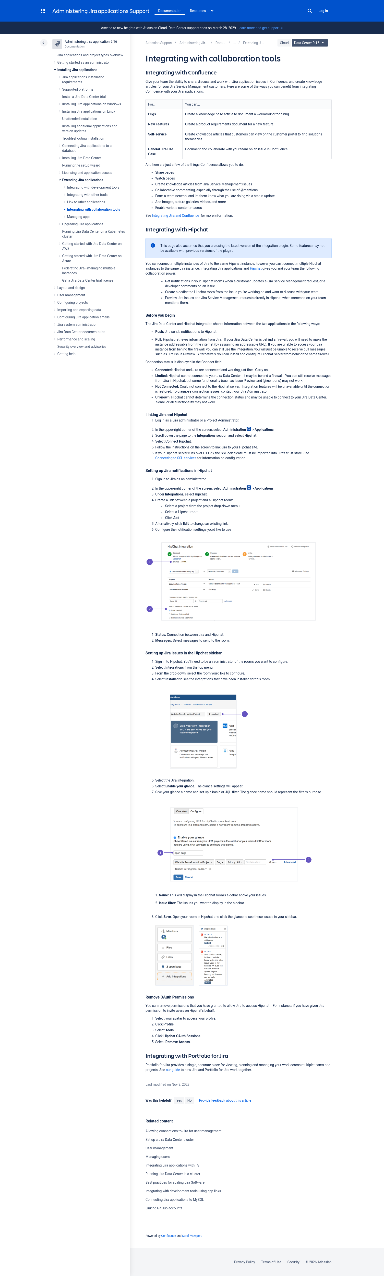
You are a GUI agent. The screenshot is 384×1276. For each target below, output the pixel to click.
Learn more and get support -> (260, 28)
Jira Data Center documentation (81, 332)
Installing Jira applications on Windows (91, 104)
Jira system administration (77, 324)
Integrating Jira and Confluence (175, 215)
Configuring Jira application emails (83, 317)
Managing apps (78, 217)
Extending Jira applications (82, 180)
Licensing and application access (87, 173)
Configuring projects (72, 302)
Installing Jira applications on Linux (88, 111)
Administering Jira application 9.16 (91, 42)
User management (71, 295)
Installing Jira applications (77, 70)
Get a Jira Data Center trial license (87, 280)
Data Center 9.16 (310, 42)
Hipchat (256, 268)
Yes (179, 1100)
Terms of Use (271, 1262)
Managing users (157, 1157)
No (189, 1100)
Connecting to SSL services (175, 458)
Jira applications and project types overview (90, 55)
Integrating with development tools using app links (183, 1191)
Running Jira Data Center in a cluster (172, 1174)
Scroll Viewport (192, 1236)
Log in (323, 11)
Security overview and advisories (81, 347)
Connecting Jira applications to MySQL (174, 1200)
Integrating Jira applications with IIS (172, 1165)
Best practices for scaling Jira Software (174, 1182)
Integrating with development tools (93, 187)
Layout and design (71, 288)
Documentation (169, 11)
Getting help (66, 354)
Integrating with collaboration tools (93, 209)
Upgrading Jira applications (82, 224)
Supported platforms (77, 89)
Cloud (284, 43)
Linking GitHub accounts (163, 1208)
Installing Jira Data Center (81, 158)
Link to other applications (86, 202)
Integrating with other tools (87, 195)
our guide (173, 1070)
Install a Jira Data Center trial (84, 97)
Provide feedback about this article (225, 1100)
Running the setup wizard (81, 165)
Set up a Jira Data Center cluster (169, 1140)
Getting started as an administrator (83, 62)
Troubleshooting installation (83, 138)
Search (310, 11)
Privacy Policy (244, 1262)
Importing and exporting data (79, 310)
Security (293, 1262)
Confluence (168, 1236)
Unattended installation (79, 119)
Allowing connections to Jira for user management (183, 1131)
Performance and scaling (76, 339)
